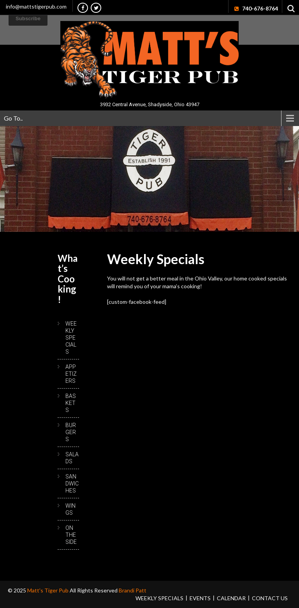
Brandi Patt (132, 590)
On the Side (71, 535)
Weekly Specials (71, 338)
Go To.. (13, 118)
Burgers (70, 432)
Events (200, 598)
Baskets (70, 403)
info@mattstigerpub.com (36, 6)
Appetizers (71, 374)
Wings (70, 509)
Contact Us (270, 598)
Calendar (231, 598)
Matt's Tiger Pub (48, 590)
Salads (72, 457)
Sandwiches (72, 483)
